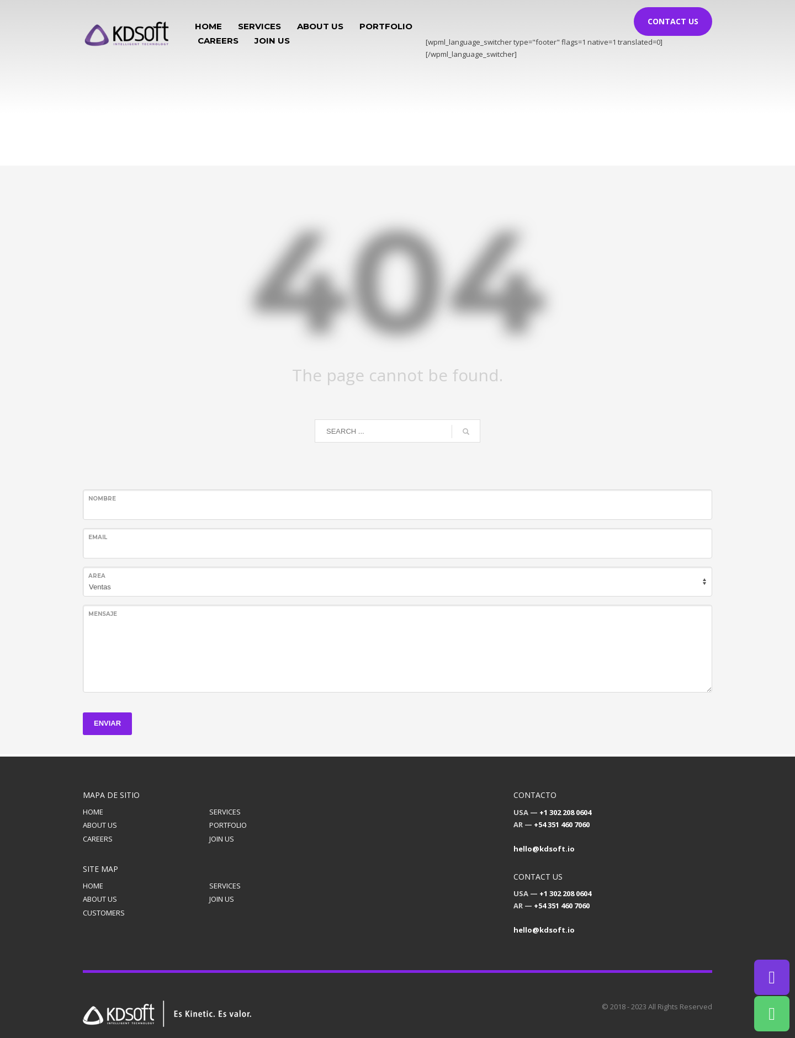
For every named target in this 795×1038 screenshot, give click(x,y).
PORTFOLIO (228, 825)
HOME (93, 812)
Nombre (102, 498)
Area (96, 575)
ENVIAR (107, 723)
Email (97, 537)
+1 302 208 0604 (565, 812)
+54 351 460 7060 (562, 824)
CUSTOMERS (104, 913)
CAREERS (98, 839)
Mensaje (102, 614)
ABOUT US (100, 825)
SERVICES (225, 812)
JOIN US (221, 839)
